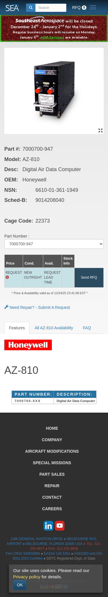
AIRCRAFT (52, 451)
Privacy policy (26, 576)
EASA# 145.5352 (57, 554)
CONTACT (52, 497)
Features (17, 328)
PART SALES (52, 474)
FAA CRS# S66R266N (23, 554)
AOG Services (52, 37)
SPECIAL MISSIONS (52, 462)
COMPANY (52, 439)
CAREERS (52, 508)
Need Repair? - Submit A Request (37, 307)
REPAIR (52, 485)
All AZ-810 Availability (54, 328)
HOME (52, 428)
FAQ (87, 328)
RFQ (79, 7)
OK (20, 585)
